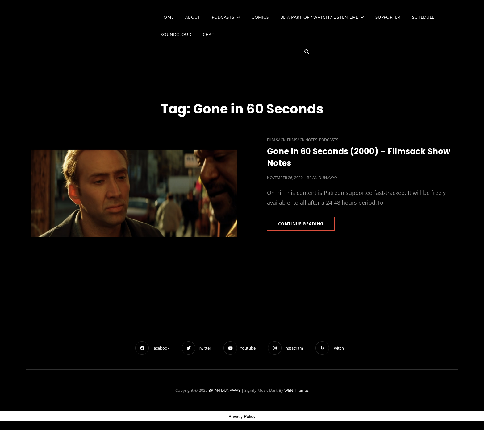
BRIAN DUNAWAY (224, 390)
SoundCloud (176, 34)
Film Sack (276, 139)
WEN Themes (296, 390)
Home (167, 17)
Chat (208, 34)
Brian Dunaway (322, 177)
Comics (260, 17)
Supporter (388, 17)
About (192, 17)
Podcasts (223, 17)
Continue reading (306, 225)
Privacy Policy (241, 416)
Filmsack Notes (302, 139)
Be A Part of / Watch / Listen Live (319, 17)
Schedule (423, 17)
